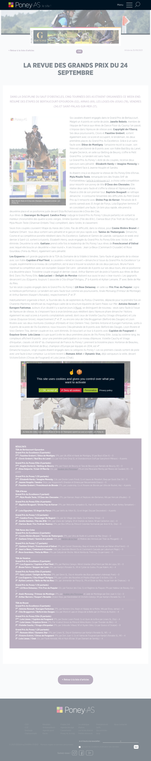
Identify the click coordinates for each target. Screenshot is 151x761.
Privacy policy (105, 390)
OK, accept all (48, 390)
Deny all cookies (70, 390)
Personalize (91, 390)
